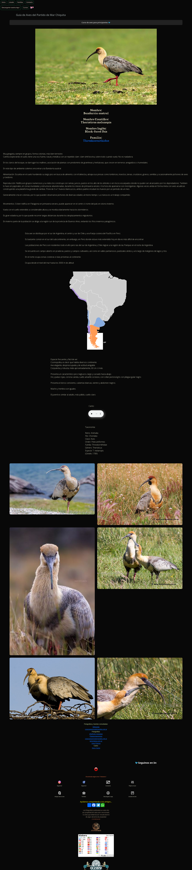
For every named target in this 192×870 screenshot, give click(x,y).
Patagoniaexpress (96, 736)
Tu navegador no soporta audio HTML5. (96, 413)
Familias (20, 2)
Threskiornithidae (96, 141)
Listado (11, 2)
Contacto (29, 2)
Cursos (25, 7)
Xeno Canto (96, 748)
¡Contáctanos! (96, 819)
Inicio (4, 2)
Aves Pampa (96, 743)
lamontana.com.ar (96, 741)
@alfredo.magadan (96, 734)
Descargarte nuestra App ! (11, 7)
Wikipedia (96, 727)
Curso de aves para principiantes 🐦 (96, 22)
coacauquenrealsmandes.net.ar (96, 729)
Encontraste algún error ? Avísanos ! (96, 776)
